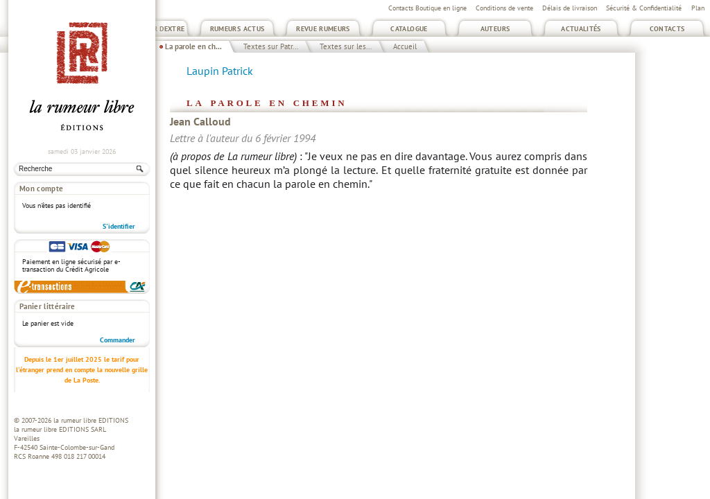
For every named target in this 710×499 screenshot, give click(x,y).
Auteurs (495, 28)
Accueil (405, 46)
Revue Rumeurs (323, 28)
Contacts (667, 28)
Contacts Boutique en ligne (427, 7)
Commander (117, 339)
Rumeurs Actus (237, 28)
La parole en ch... (193, 46)
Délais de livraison (569, 7)
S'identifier (119, 226)
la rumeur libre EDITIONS (90, 420)
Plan (697, 7)
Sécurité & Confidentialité (644, 7)
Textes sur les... (346, 46)
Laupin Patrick (220, 71)
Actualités (581, 28)
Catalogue (408, 28)
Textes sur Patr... (270, 46)
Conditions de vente (504, 7)
